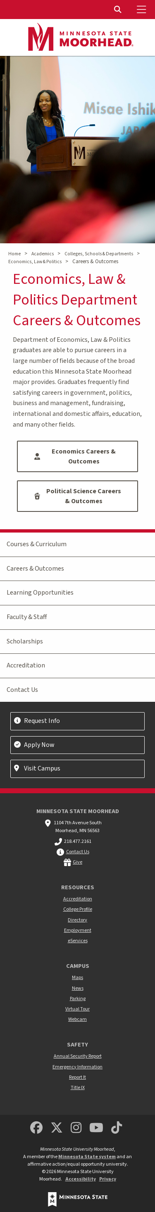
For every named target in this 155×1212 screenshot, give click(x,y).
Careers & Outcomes (35, 568)
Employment (77, 930)
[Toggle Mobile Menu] (142, 9)
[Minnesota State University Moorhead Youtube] (96, 1128)
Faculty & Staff (27, 617)
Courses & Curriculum (37, 544)
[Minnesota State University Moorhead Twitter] (56, 1128)
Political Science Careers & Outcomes (77, 496)
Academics (42, 253)
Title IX (78, 1087)
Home (14, 253)
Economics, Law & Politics (35, 261)
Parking (78, 998)
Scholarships (25, 641)
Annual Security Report (78, 1056)
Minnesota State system (87, 1156)
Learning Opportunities (40, 592)
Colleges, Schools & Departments (98, 253)
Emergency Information (77, 1066)
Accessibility (80, 1179)
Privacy (107, 1179)
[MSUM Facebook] (36, 1128)
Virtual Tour (77, 1009)
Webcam (77, 1019)
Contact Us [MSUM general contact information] (77, 851)
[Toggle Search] (118, 9)
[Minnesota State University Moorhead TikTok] (116, 1128)
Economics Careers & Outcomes (75, 456)
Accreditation (26, 665)
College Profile (77, 909)
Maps (77, 977)
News (77, 988)
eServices (78, 940)
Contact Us (22, 689)
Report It (77, 1077)
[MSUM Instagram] (76, 1128)
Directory (77, 920)
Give (77, 862)
